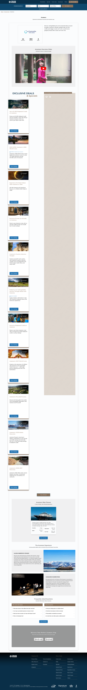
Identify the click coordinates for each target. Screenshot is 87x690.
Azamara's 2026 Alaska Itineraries (16, 433)
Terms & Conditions (47, 659)
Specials (48, 1)
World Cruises (59, 675)
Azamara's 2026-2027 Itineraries (16, 468)
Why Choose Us (35, 661)
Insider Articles (70, 661)
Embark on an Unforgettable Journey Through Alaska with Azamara (18, 291)
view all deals (49, 639)
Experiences (60, 1)
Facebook (45, 664)
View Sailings (14, 130)
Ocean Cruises (59, 672)
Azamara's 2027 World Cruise (18, 361)
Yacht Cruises (70, 675)
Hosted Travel (59, 667)
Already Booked (70, 664)
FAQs (57, 661)
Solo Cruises (58, 678)
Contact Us (45, 661)
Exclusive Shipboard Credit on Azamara (18, 326)
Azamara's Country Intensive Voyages (18, 254)
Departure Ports (59, 669)
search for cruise (38, 639)
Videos (66, 1)
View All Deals (43, 494)
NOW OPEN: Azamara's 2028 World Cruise (18, 147)
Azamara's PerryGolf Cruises (18, 396)
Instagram (34, 667)
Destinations (42, 1)
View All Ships (43, 537)
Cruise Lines (54, 1)
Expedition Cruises (71, 669)
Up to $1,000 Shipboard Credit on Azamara (18, 112)
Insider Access (34, 664)
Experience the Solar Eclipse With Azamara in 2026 (18, 183)
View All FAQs (43, 621)
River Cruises (70, 672)
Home (2, 11)
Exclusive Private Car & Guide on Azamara (18, 219)
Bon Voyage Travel (27, 685)
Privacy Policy (34, 659)
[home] (12, 2)
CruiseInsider (17, 685)
